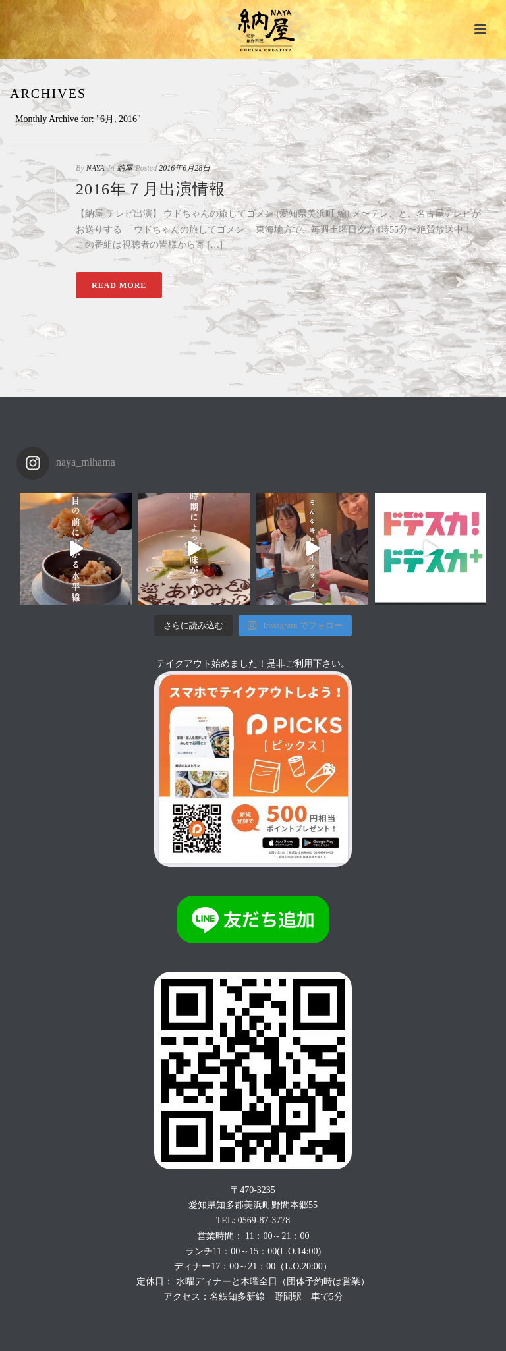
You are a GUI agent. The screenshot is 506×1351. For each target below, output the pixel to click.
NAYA (95, 168)
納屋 (124, 168)
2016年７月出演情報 (150, 189)
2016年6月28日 (184, 168)
